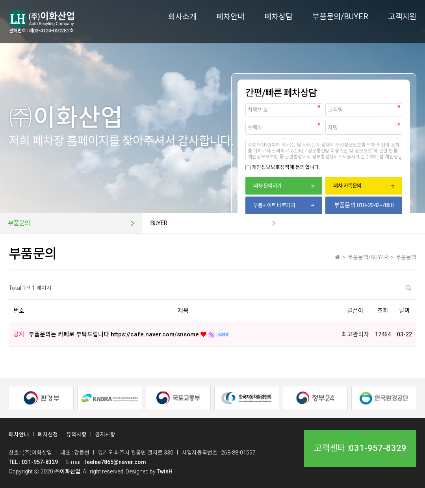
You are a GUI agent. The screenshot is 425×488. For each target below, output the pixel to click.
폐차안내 (230, 16)
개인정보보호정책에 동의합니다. (286, 167)
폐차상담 (278, 16)
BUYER (158, 223)
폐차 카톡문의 (347, 186)
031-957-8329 (377, 448)
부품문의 (19, 223)
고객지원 (402, 16)
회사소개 (182, 16)
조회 (382, 310)
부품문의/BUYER (340, 16)
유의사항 (76, 434)
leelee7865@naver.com (115, 462)
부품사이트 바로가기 (274, 205)
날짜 (404, 310)
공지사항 (105, 434)
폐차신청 (47, 434)
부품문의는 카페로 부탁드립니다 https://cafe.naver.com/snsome (114, 334)
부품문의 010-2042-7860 (363, 205)
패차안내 (19, 434)
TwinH (165, 471)
